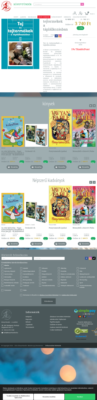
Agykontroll (7, 268)
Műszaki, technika (47, 280)
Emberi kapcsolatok (29, 271)
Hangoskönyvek (47, 274)
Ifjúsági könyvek (84, 274)
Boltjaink (29, 317)
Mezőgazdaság (27, 280)
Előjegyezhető (56, 17)
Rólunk (28, 322)
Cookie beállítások (56, 330)
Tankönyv (26, 285)
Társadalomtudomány (48, 285)
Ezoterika (63, 271)
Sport (81, 283)
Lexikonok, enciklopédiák (87, 277)
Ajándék (23, 17)
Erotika (44, 271)
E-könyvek (83, 268)
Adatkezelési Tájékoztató (58, 319)
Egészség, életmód (9, 271)
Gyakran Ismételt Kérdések (59, 327)
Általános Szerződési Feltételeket (49, 295)
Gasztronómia (8, 274)
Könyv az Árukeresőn (81, 339)
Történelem (7, 290)
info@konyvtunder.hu (9, 332)
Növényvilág (83, 280)
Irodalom (26, 277)
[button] (90, 13)
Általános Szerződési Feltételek (60, 317)
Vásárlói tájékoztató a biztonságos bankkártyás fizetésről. (85, 324)
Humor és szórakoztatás (68, 274)
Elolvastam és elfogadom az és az (50, 295)
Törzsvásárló (27, 21)
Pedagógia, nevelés (28, 283)
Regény (44, 283)
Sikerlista (67, 17)
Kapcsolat (17, 21)
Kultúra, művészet (66, 277)
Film (81, 271)
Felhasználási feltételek (53, 345)
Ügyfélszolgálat (55, 322)
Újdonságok (32, 17)
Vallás (25, 290)
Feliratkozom (48, 301)
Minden (6, 265)
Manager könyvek (9, 280)
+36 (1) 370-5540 (7, 330)
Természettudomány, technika (86, 286)
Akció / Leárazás (43, 17)
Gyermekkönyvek (28, 274)
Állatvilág (63, 268)
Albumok (44, 268)
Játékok (44, 277)
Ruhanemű (64, 283)
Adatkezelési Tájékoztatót (69, 295)
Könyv (16, 17)
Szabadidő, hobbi (9, 285)
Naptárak (63, 280)
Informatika (7, 277)
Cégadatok (29, 324)
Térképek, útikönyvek (67, 285)
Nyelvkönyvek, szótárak (11, 283)
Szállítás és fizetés (79, 17)
